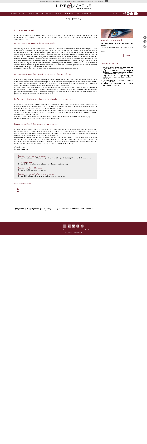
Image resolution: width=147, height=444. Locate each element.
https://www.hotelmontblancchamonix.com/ (33, 365)
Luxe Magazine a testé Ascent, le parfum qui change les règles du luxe (118, 76)
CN (132, 13)
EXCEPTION (39, 13)
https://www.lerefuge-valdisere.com (30, 377)
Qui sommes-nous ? (68, 439)
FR (125, 13)
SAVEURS (58, 13)
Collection (68, 13)
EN (128, 13)
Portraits (22, 13)
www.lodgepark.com (25, 371)
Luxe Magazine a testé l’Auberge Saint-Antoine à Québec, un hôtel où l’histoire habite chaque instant (34, 418)
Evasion (31, 13)
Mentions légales (87, 439)
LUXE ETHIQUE (86, 13)
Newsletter (117, 13)
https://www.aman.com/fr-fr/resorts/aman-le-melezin (36, 383)
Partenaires (58, 439)
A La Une (14, 13)
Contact (78, 439)
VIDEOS (77, 13)
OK (106, 1)
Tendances (49, 13)
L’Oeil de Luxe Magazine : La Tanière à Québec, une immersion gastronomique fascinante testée (118, 72)
